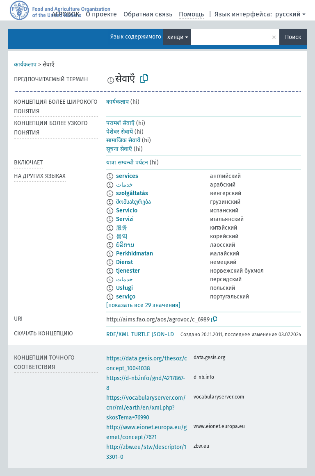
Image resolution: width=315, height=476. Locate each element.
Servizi (125, 219)
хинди (175, 37)
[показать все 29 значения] (143, 305)
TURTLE (140, 334)
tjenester (128, 270)
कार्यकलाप (25, 64)
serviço (125, 296)
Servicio (126, 210)
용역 (122, 236)
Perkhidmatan (134, 253)
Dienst (124, 262)
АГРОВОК (65, 14)
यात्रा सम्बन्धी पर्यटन (127, 162)
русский (288, 14)
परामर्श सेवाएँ (120, 123)
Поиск (293, 37)
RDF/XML (117, 334)
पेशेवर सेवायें (119, 131)
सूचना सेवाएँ (119, 149)
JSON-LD (163, 334)
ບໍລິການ (125, 244)
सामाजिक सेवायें (123, 140)
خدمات (124, 184)
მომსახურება (133, 201)
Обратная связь (147, 14)
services (127, 176)
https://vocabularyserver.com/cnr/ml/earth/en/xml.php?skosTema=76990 (146, 407)
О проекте (101, 14)
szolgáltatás (132, 193)
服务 (122, 227)
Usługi (124, 288)
